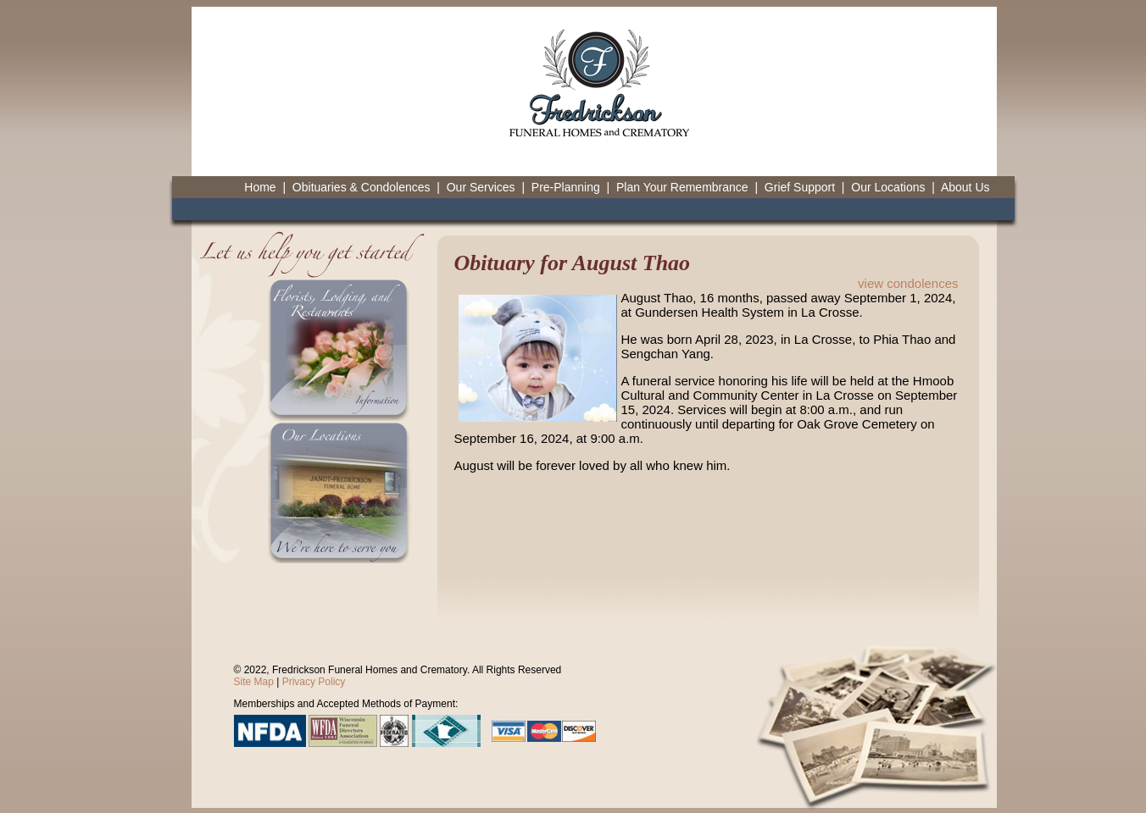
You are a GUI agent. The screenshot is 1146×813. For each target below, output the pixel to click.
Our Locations (888, 187)
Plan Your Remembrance (682, 187)
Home (259, 187)
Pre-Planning (565, 187)
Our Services (481, 187)
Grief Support (800, 187)
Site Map (254, 682)
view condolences (908, 283)
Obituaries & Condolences (361, 187)
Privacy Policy (314, 682)
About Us (965, 187)
